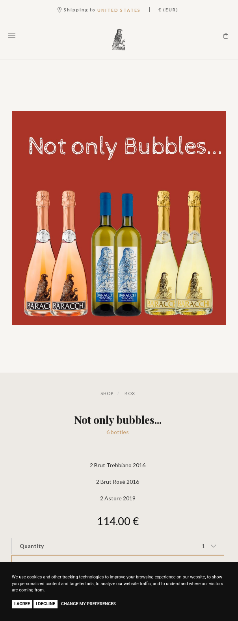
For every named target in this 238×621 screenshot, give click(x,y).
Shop (106, 393)
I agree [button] (22, 603)
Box (130, 393)
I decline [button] (46, 603)
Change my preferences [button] (88, 603)
